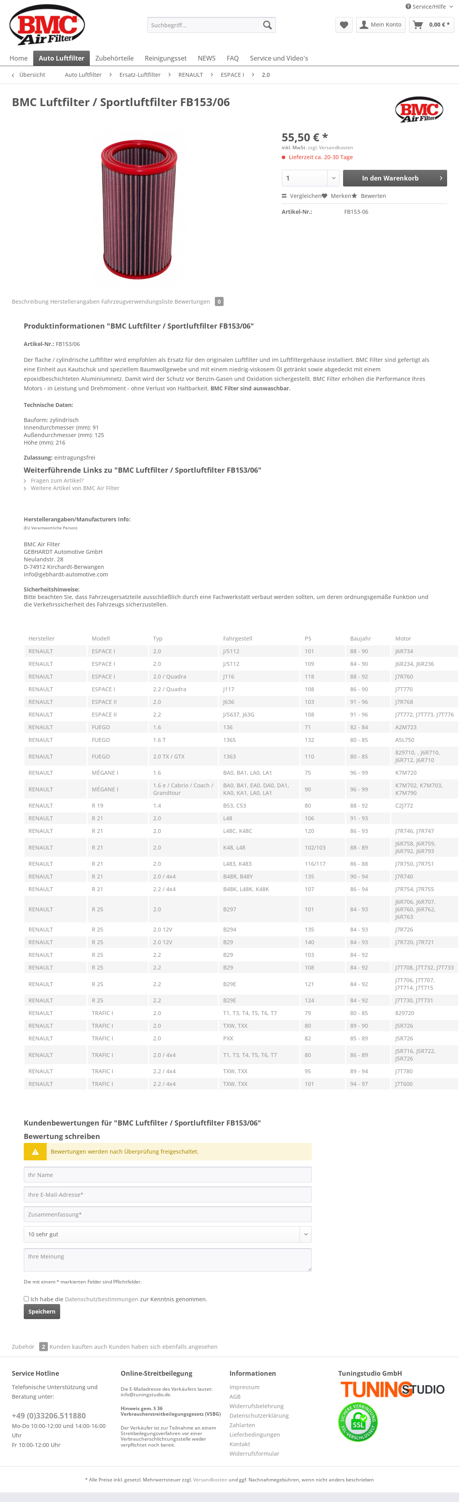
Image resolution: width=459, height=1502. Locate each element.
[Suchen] (267, 25)
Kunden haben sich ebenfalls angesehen (163, 1346)
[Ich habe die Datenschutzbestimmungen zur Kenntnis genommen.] (26, 1298)
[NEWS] (206, 58)
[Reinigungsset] (165, 58)
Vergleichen (302, 196)
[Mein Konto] (381, 25)
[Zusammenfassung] (168, 1214)
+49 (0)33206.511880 (49, 1416)
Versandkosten (210, 1479)
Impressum (245, 1387)
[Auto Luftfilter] (61, 58)
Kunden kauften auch (78, 1346)
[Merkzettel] (344, 25)
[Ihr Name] (168, 1175)
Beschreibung (30, 301)
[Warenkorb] (431, 25)
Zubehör (30, 1346)
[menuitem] (211, 28)
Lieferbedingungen (255, 1434)
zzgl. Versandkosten (330, 147)
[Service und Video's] (279, 58)
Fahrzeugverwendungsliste (137, 301)
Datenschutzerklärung (259, 1415)
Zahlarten (242, 1425)
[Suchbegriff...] (211, 25)
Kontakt (240, 1444)
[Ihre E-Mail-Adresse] (168, 1194)
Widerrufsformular (254, 1453)
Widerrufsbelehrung (257, 1406)
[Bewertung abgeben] (168, 1234)
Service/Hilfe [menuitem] (427, 6)
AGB (235, 1396)
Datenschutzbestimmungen (101, 1299)
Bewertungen (199, 301)
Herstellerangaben (75, 301)
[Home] (18, 58)
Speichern (41, 1311)
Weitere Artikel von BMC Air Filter (71, 488)
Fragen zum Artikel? (53, 480)
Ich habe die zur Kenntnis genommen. (118, 1299)
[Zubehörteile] (114, 58)
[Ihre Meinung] (168, 1260)
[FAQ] (233, 58)
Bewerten (368, 196)
